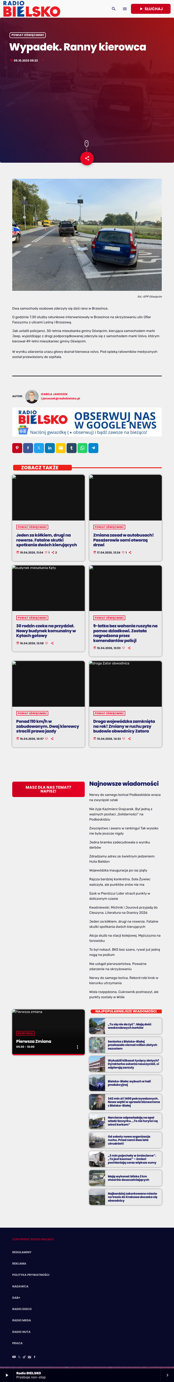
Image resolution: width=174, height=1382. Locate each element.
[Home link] (31, 9)
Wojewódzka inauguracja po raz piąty (118, 874)
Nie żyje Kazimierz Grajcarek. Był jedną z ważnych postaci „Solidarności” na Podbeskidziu (120, 817)
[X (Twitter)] (19, 1360)
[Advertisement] (87, 104)
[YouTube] (14, 1360)
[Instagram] (29, 1360)
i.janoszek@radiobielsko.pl (60, 402)
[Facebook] (34, 1360)
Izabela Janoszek (54, 398)
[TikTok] (24, 1360)
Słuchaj (151, 9)
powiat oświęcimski (28, 38)
